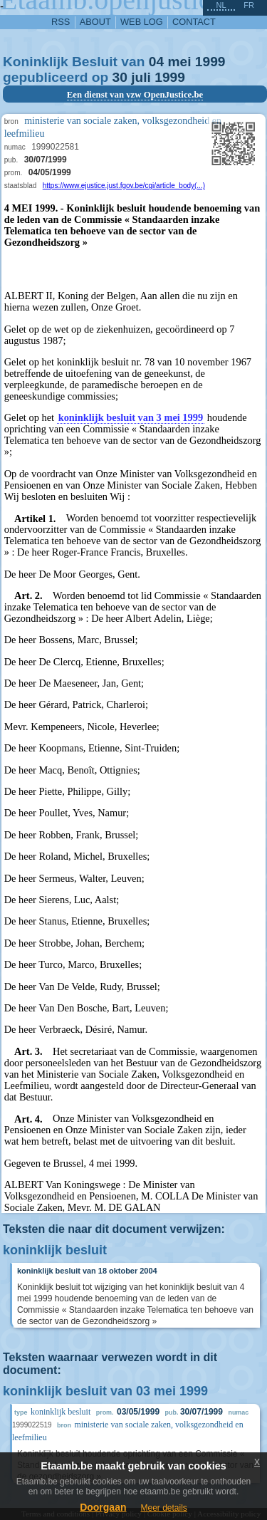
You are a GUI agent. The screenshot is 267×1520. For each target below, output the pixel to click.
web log (141, 21)
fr (249, 5)
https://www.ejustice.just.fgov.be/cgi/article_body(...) (124, 185)
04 (156, 61)
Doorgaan (103, 1507)
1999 (210, 61)
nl (221, 5)
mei (179, 61)
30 (119, 77)
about (95, 21)
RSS (60, 21)
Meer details (163, 1508)
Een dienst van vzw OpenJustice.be (135, 95)
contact (194, 21)
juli (141, 77)
